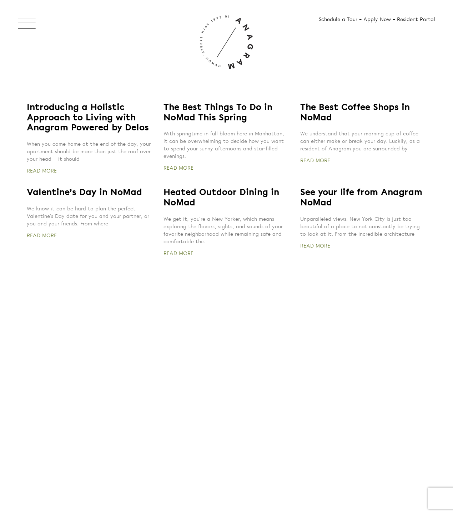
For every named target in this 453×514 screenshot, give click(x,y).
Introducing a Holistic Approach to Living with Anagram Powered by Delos (88, 118)
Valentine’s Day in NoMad (84, 193)
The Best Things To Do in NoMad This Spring (217, 113)
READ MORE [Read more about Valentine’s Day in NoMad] (42, 236)
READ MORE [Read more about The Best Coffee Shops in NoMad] (315, 161)
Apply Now (377, 20)
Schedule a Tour (338, 20)
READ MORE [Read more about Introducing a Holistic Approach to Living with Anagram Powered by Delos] (42, 171)
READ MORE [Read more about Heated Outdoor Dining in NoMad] (178, 253)
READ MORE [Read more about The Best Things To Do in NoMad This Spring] (178, 168)
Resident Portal (416, 20)
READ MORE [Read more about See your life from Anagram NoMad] (315, 246)
